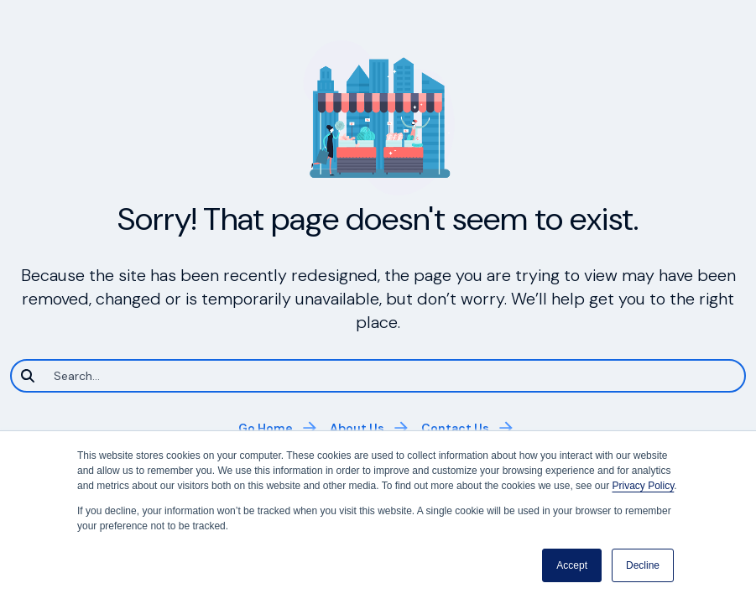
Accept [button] (571, 565)
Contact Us (455, 427)
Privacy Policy (643, 486)
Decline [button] (643, 565)
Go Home (265, 427)
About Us (357, 427)
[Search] (378, 376)
